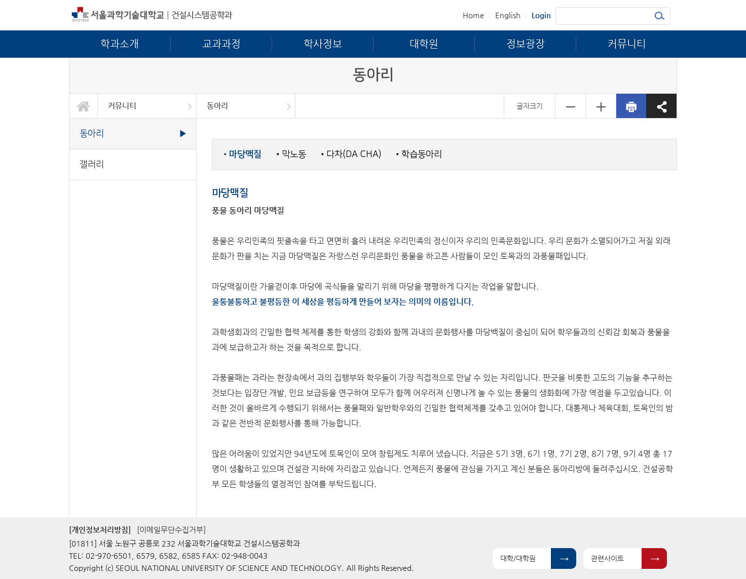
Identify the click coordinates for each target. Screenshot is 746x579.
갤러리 (92, 164)
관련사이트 (607, 558)
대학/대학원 (518, 558)
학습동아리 (419, 154)
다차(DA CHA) (351, 154)
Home (473, 15)
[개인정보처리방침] (100, 529)
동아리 (217, 105)
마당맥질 (243, 154)
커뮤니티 (122, 105)
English (507, 15)
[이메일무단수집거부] (171, 529)
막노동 (291, 154)
